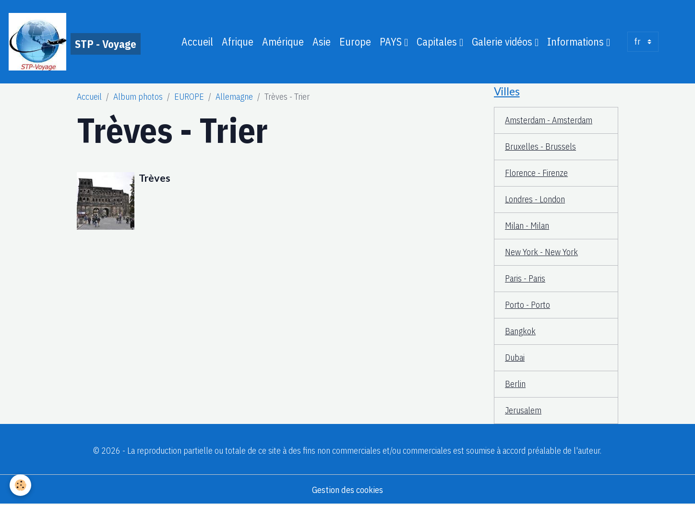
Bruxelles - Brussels (540, 146)
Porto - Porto (527, 304)
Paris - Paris (525, 278)
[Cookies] (20, 485)
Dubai (515, 357)
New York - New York (541, 252)
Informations (576, 41)
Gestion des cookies (347, 489)
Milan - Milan (527, 225)
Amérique (283, 41)
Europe (355, 41)
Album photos (138, 96)
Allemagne (234, 96)
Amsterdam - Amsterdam (548, 120)
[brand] (75, 41)
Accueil (197, 41)
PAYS (392, 41)
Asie (321, 41)
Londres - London (535, 199)
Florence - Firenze (536, 172)
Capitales (438, 41)
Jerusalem (523, 410)
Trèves (154, 178)
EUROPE (189, 96)
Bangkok (520, 331)
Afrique (237, 41)
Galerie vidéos (503, 41)
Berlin (515, 383)
